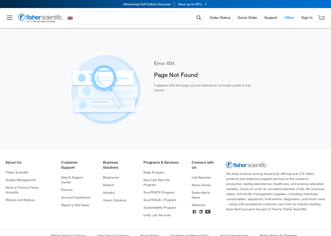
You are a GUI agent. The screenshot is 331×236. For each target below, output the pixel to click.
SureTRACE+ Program (159, 200)
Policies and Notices (20, 200)
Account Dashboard (75, 197)
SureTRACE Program (158, 192)
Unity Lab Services (157, 215)
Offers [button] (289, 17)
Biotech (108, 185)
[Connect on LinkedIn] (201, 212)
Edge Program (154, 172)
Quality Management (21, 180)
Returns (67, 190)
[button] (10, 17)
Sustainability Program (159, 207)
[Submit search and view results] (199, 18)
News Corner (201, 185)
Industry (109, 193)
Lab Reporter (201, 177)
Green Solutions (114, 200)
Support (270, 17)
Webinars (198, 205)
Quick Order (247, 17)
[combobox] (138, 17)
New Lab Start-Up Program (156, 182)
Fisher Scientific (17, 172)
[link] (165, 4)
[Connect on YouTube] (208, 212)
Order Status (220, 17)
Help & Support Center (72, 179)
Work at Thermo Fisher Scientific (22, 189)
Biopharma (111, 177)
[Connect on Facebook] (194, 212)
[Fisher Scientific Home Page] (40, 18)
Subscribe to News (201, 195)
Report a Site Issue (75, 205)
